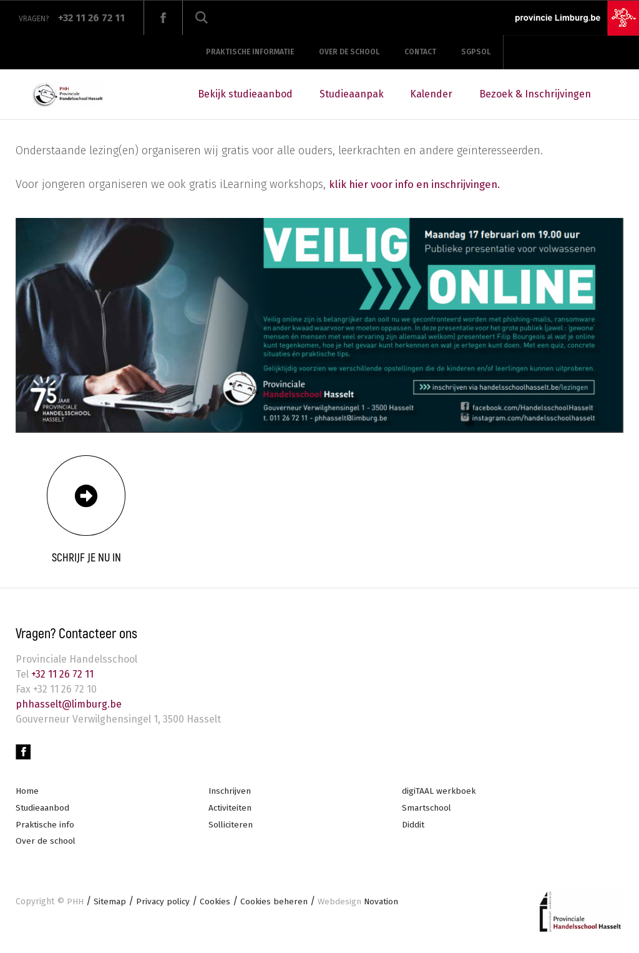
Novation (361, 904)
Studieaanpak (352, 94)
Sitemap (110, 904)
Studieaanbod (43, 809)
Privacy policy (164, 904)
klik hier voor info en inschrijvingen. (421, 184)
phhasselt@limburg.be (69, 704)
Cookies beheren (277, 904)
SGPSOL (475, 51)
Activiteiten (230, 809)
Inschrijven (230, 792)
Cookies (217, 904)
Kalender (431, 94)
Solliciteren (231, 826)
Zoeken (201, 18)
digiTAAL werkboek (439, 792)
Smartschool (427, 809)
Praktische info (46, 826)
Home (27, 792)
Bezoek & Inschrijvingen (535, 94)
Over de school (349, 51)
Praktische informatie (250, 51)
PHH (75, 904)
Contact (420, 51)
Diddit (413, 826)
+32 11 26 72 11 (61, 674)
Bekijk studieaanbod (245, 94)
